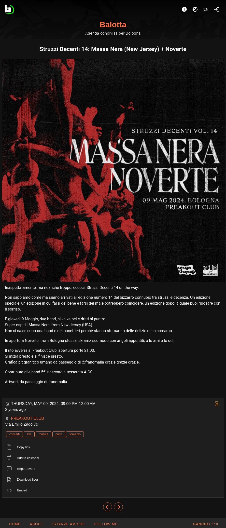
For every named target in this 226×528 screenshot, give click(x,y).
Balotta (113, 24)
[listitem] (113, 447)
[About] (184, 9)
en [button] (206, 9)
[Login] (216, 9)
